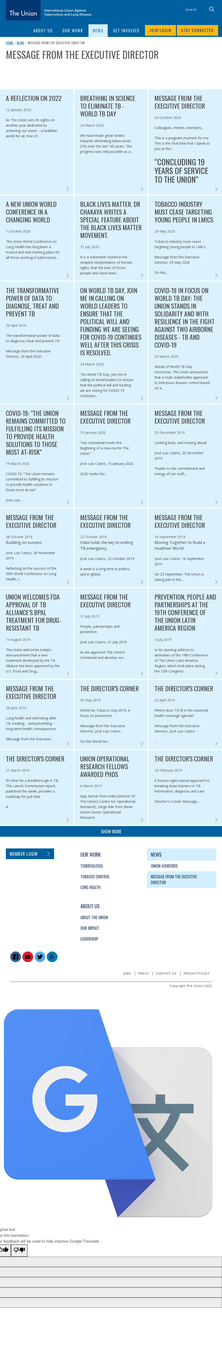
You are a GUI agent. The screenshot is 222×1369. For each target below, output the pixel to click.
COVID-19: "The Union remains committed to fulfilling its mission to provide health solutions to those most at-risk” (36, 432)
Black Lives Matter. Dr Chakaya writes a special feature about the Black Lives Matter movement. (111, 219)
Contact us (166, 973)
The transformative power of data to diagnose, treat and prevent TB (32, 302)
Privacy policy (197, 973)
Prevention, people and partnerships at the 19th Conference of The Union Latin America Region (185, 612)
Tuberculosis (91, 866)
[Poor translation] (19, 1250)
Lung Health (90, 887)
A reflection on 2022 (34, 98)
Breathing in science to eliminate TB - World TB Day (107, 106)
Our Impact (89, 928)
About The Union (94, 917)
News (20, 42)
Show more (111, 831)
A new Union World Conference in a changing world (31, 212)
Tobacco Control (95, 877)
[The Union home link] (49, 10)
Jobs (127, 973)
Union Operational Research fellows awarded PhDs (104, 766)
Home (9, 42)
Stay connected (197, 31)
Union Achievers (164, 866)
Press (143, 973)
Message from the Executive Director (179, 102)
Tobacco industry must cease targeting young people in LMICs (183, 212)
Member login (24, 854)
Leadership (89, 939)
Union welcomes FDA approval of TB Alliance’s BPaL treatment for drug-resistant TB (33, 612)
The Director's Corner (109, 688)
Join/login (160, 31)
